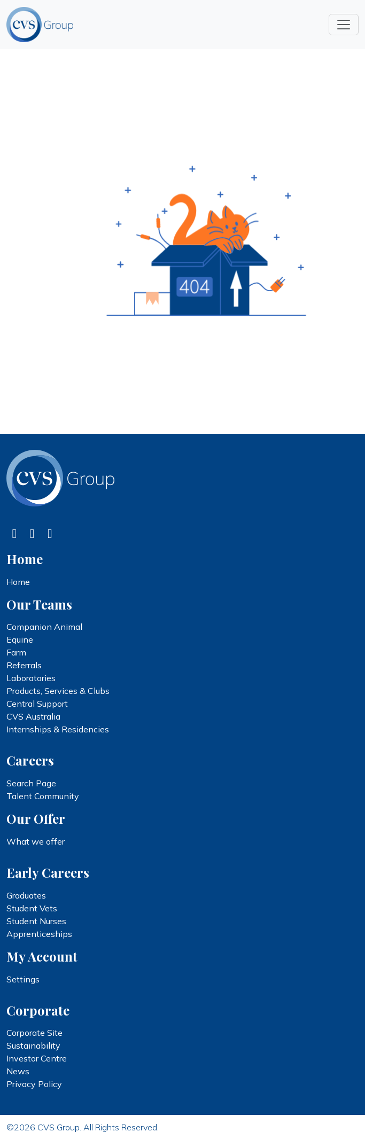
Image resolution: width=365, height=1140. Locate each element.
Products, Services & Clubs (58, 690)
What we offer (35, 841)
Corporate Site (34, 1032)
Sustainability (33, 1045)
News (17, 1071)
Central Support (37, 703)
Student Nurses (36, 921)
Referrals (24, 665)
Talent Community (42, 796)
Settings (23, 979)
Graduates (26, 895)
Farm (16, 652)
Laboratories (31, 678)
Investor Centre (36, 1058)
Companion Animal (44, 626)
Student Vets (31, 908)
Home (18, 581)
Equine (19, 639)
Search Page (31, 783)
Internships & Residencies (57, 729)
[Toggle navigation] (344, 24)
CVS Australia (33, 716)
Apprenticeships (39, 933)
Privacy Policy (34, 1084)
